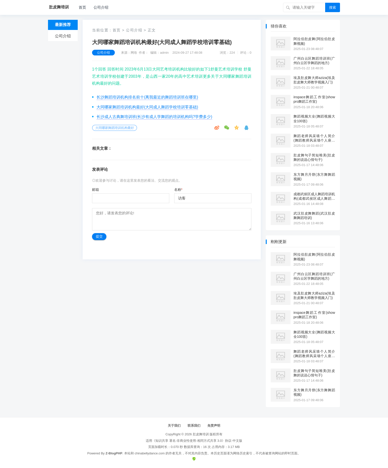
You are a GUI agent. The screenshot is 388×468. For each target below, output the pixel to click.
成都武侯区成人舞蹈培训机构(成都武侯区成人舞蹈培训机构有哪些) (314, 196)
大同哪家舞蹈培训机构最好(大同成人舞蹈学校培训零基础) (147, 107)
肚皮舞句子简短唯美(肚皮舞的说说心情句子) (314, 157)
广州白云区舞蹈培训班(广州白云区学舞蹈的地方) (314, 60)
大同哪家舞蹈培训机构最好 (114, 128)
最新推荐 (63, 25)
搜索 (332, 7)
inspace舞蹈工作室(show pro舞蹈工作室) (314, 99)
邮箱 (95, 190)
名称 (178, 190)
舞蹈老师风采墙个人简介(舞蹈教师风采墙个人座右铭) (314, 138)
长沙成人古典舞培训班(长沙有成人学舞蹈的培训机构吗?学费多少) (154, 117)
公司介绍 (101, 7)
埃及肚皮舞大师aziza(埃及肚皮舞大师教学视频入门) (314, 80)
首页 (82, 7)
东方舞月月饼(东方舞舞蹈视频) (314, 176)
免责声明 (213, 425)
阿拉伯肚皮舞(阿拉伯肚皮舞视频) (314, 41)
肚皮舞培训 (201, 434)
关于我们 (174, 425)
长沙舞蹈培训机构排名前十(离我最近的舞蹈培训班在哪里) (147, 97)
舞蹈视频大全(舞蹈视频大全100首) (314, 118)
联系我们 (194, 425)
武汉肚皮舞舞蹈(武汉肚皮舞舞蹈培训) (314, 215)
